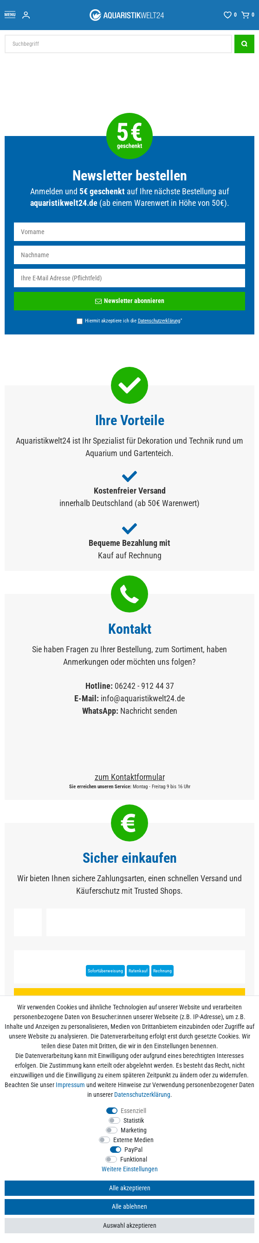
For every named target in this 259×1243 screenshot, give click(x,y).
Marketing (134, 1130)
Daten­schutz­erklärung (142, 1094)
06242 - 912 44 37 (144, 686)
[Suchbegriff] (118, 44)
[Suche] (244, 44)
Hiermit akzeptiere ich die (133, 320)
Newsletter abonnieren (129, 300)
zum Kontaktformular (130, 777)
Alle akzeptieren (129, 1188)
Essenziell (133, 1110)
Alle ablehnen (129, 1206)
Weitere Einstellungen (130, 1169)
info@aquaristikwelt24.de (143, 698)
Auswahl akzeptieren (129, 1225)
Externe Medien (133, 1140)
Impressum (70, 1084)
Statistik (133, 1120)
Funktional (133, 1159)
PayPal (133, 1149)
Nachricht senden (148, 711)
